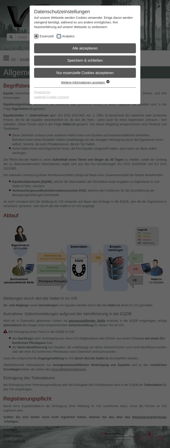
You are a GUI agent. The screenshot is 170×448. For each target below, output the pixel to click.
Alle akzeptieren (85, 48)
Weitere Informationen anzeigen (85, 82)
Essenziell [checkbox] (47, 36)
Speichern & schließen (85, 60)
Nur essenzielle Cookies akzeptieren (85, 73)
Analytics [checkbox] (68, 36)
